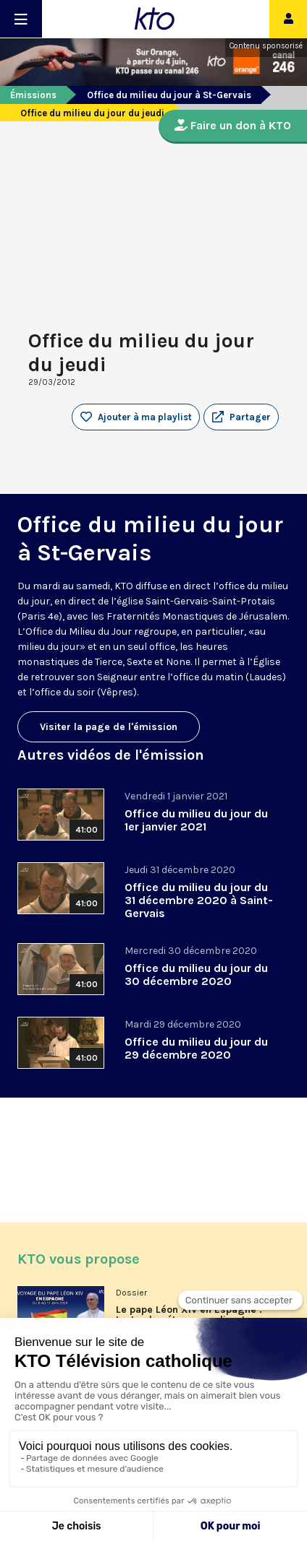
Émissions (33, 95)
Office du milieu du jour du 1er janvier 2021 (196, 820)
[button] (241, 417)
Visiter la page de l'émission (108, 727)
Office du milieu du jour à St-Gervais (169, 95)
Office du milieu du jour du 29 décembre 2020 (196, 1048)
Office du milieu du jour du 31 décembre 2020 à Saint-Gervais (199, 900)
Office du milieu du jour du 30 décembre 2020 (196, 974)
